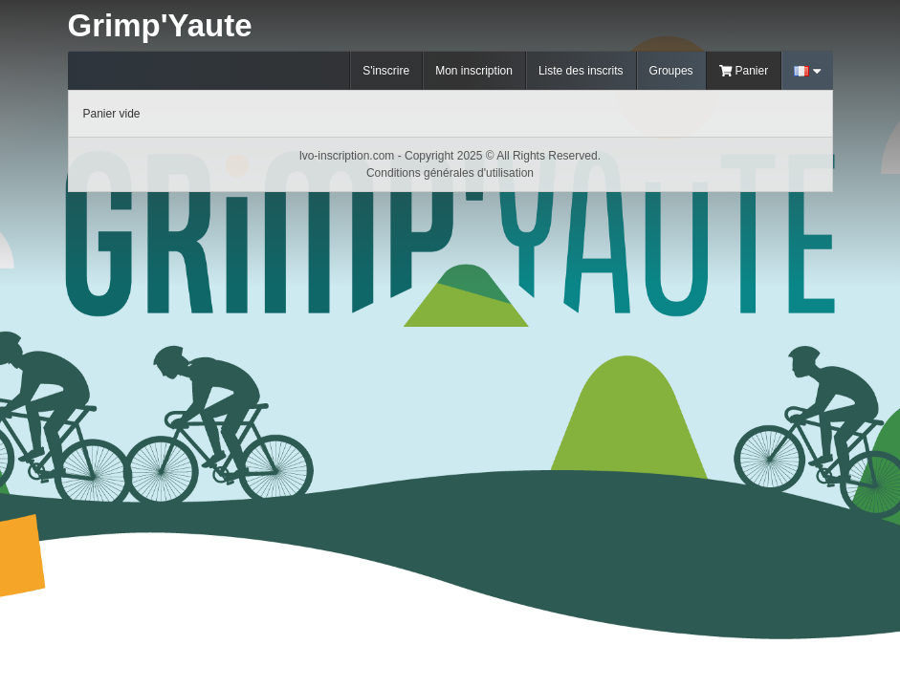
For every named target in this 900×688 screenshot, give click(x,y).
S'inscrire (385, 70)
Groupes (671, 70)
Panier (744, 70)
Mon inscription (474, 70)
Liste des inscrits (581, 70)
